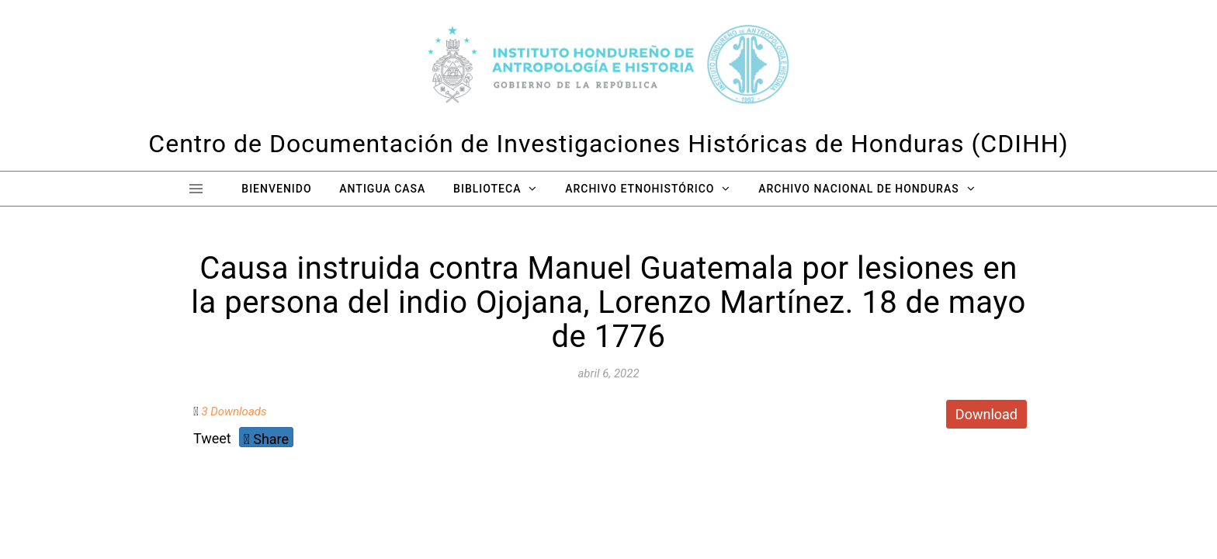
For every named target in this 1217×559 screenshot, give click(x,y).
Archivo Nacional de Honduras (858, 188)
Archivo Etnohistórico (639, 188)
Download (986, 414)
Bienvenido (276, 188)
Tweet (212, 438)
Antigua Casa (382, 188)
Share (266, 439)
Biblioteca (487, 188)
